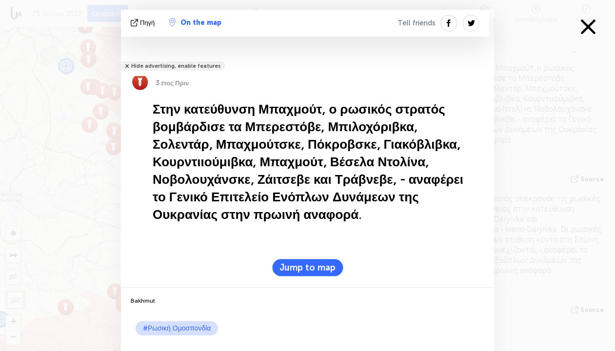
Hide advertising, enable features (175, 66)
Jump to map (307, 267)
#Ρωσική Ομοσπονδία (177, 328)
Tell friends (416, 23)
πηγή (144, 22)
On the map (195, 22)
